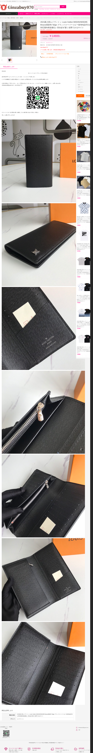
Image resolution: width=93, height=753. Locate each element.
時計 (79, 73)
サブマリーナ (53, 9)
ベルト (79, 80)
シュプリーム (60, 13)
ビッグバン (47, 9)
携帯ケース (80, 87)
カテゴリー (11, 13)
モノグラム (42, 9)
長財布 (21, 17)
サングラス (80, 89)
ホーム (21, 13)
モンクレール (68, 13)
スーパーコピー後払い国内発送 (8, 17)
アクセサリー (81, 82)
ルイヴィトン (45, 13)
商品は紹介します (8, 66)
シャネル (53, 13)
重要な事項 (37, 13)
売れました (86, 38)
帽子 (79, 84)
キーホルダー (81, 91)
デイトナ (58, 9)
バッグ (79, 69)
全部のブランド (29, 13)
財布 (17, 17)
